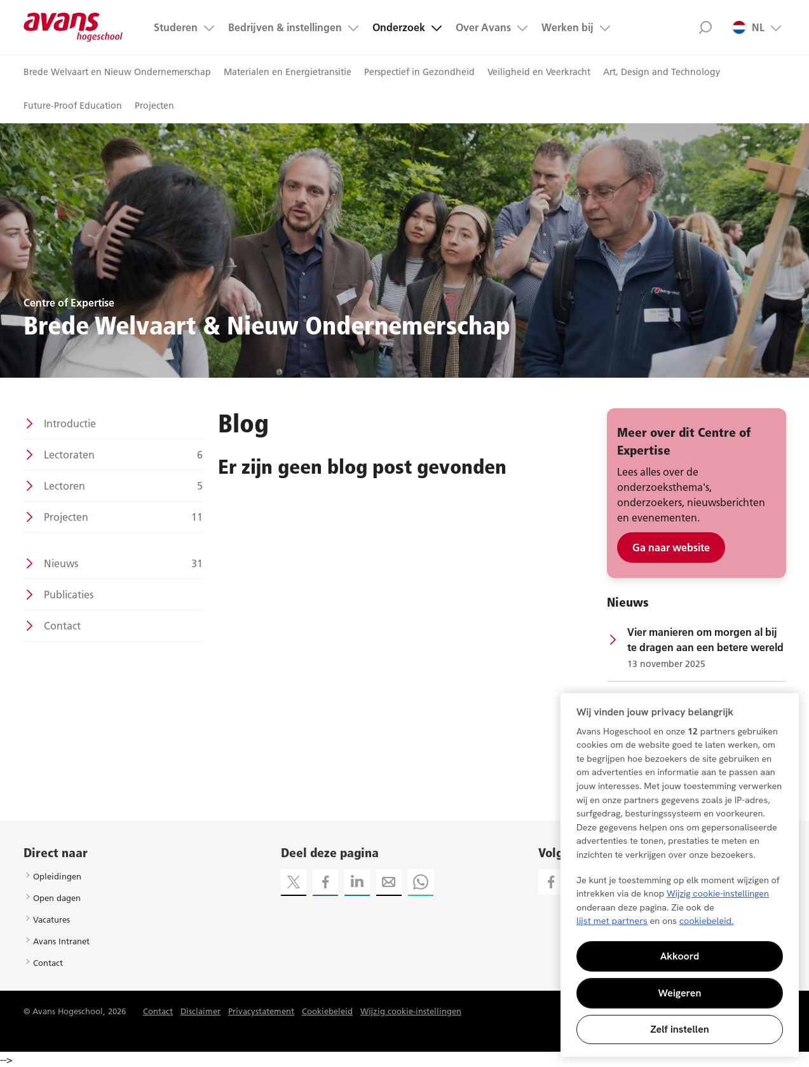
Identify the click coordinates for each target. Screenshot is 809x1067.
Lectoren (123, 485)
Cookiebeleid (327, 1011)
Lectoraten (123, 454)
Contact (62, 625)
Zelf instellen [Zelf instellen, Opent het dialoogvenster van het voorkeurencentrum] (679, 1029)
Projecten (154, 105)
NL (748, 27)
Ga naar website (671, 547)
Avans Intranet (61, 941)
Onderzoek (398, 27)
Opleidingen (57, 876)
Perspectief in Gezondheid (419, 72)
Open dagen (57, 898)
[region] (680, 875)
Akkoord (680, 956)
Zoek (705, 27)
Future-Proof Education (73, 105)
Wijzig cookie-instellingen (410, 1011)
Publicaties (68, 594)
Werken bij (567, 27)
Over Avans (483, 27)
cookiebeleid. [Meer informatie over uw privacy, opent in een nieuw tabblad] (706, 920)
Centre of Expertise (69, 302)
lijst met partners (612, 920)
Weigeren (680, 993)
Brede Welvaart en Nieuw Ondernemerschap (117, 72)
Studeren (176, 27)
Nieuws (123, 563)
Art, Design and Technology (661, 72)
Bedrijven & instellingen (285, 27)
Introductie (70, 423)
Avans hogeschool (73, 27)
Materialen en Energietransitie (287, 72)
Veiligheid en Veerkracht (538, 72)
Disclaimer (200, 1011)
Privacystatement (261, 1011)
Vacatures (51, 919)
